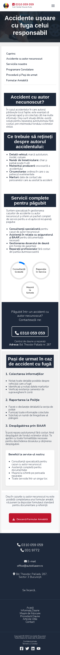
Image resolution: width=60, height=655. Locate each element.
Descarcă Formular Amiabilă (30, 519)
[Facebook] (22, 648)
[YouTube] (38, 648)
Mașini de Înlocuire (30, 613)
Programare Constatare (20, 69)
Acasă (30, 607)
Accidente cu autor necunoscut (24, 59)
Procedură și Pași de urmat (21, 75)
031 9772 (30, 550)
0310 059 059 (30, 333)
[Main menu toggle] (53, 6)
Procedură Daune (30, 616)
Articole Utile (30, 619)
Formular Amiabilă (17, 80)
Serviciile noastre (16, 64)
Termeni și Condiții (30, 643)
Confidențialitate (30, 641)
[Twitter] (27, 648)
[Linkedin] (33, 648)
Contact (30, 622)
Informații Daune (30, 610)
